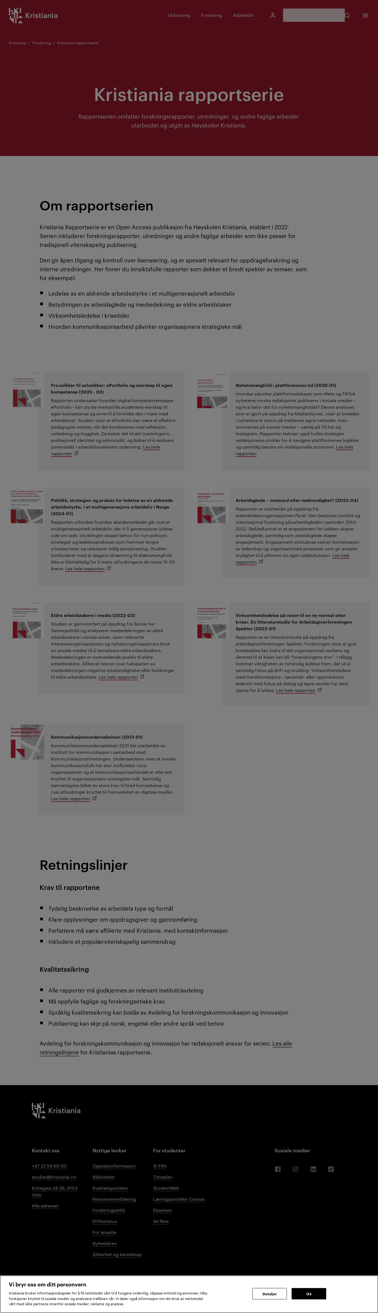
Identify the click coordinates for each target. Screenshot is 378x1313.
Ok (308, 1293)
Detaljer (270, 1293)
